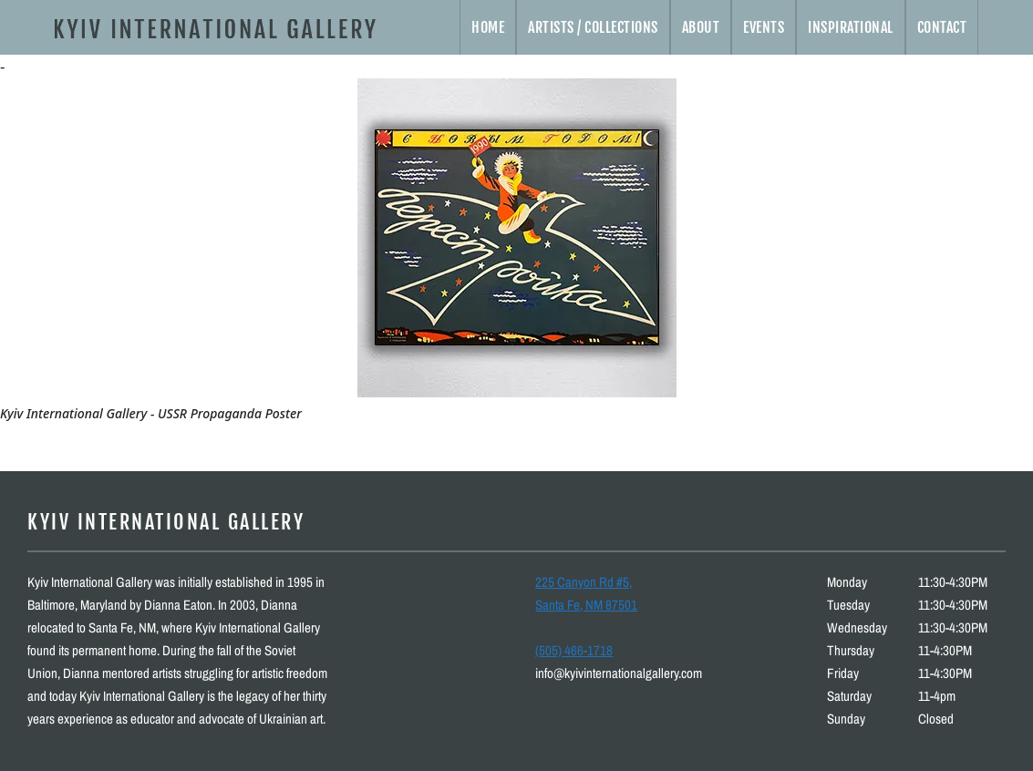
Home (487, 27)
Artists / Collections (593, 27)
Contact (942, 27)
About (701, 27)
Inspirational (851, 27)
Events (763, 27)
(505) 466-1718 (574, 650)
